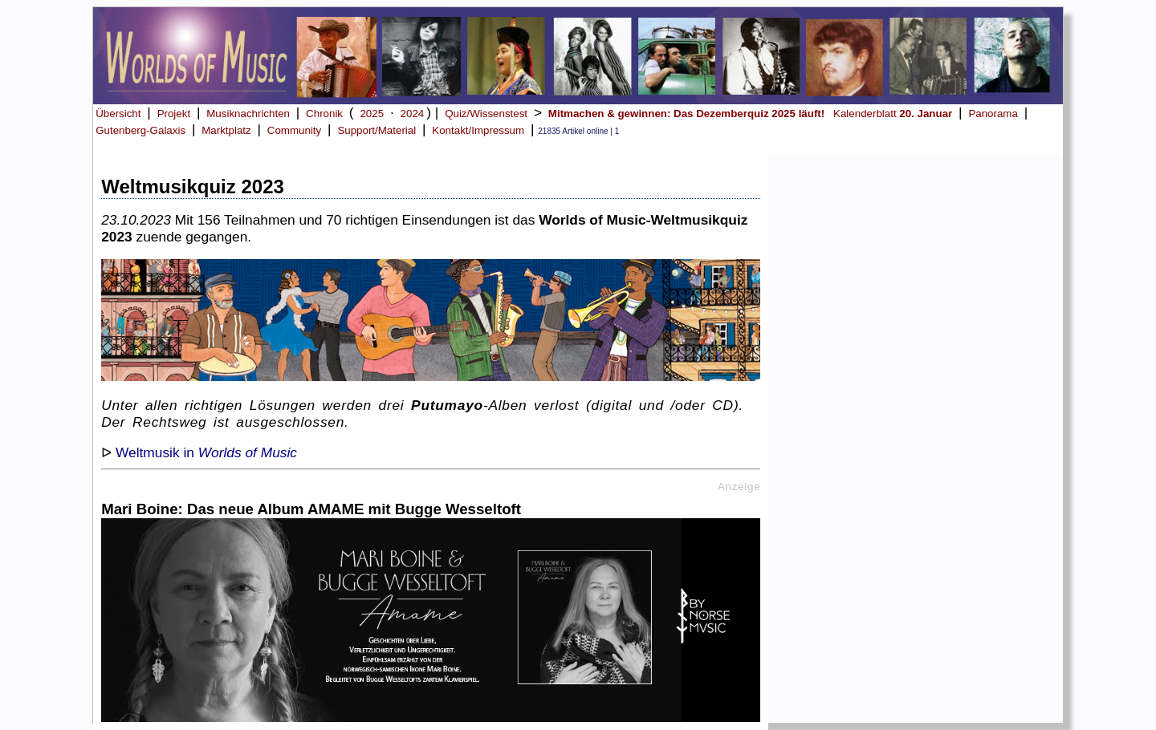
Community (294, 130)
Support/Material (376, 130)
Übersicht (118, 113)
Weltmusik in (206, 452)
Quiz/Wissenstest (486, 113)
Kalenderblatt (892, 113)
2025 (372, 113)
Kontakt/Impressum (478, 130)
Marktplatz (225, 130)
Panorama (993, 113)
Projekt (173, 113)
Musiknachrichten (248, 113)
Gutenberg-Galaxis (140, 130)
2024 (413, 113)
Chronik (324, 113)
